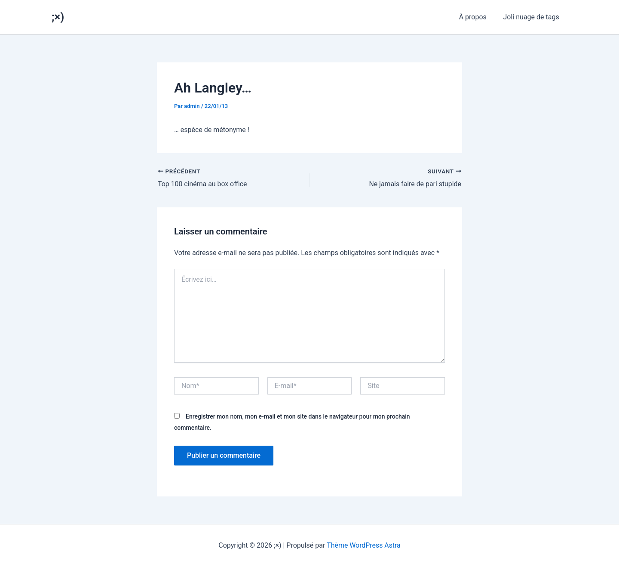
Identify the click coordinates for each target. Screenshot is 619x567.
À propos (477, 17)
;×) (58, 16)
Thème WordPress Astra (364, 545)
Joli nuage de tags (533, 17)
